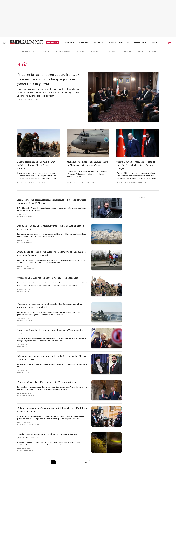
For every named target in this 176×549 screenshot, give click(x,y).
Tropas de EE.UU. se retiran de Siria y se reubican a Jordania (47, 277)
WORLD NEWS (84, 42)
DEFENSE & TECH (139, 42)
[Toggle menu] (5, 42)
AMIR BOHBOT (25, 373)
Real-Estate (45, 51)
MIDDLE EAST (99, 42)
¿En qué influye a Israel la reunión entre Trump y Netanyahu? (48, 382)
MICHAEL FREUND (26, 242)
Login (168, 42)
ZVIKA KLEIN (34, 99)
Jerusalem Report (27, 51)
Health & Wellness (63, 51)
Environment (96, 51)
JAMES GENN (24, 291)
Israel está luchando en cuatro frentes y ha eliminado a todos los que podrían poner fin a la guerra (48, 79)
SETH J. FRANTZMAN (38, 182)
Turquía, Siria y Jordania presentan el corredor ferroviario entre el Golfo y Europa (135, 165)
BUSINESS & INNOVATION (119, 42)
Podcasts (128, 51)
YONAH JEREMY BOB (27, 395)
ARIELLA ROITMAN (26, 216)
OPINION (154, 42)
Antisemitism (113, 51)
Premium (152, 51)
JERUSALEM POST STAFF (139, 182)
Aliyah (140, 51)
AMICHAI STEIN (25, 347)
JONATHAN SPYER (26, 320)
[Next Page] (91, 462)
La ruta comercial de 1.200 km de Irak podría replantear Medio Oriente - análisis (36, 165)
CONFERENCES (53, 42)
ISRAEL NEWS (69, 42)
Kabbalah (81, 51)
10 (86, 462)
